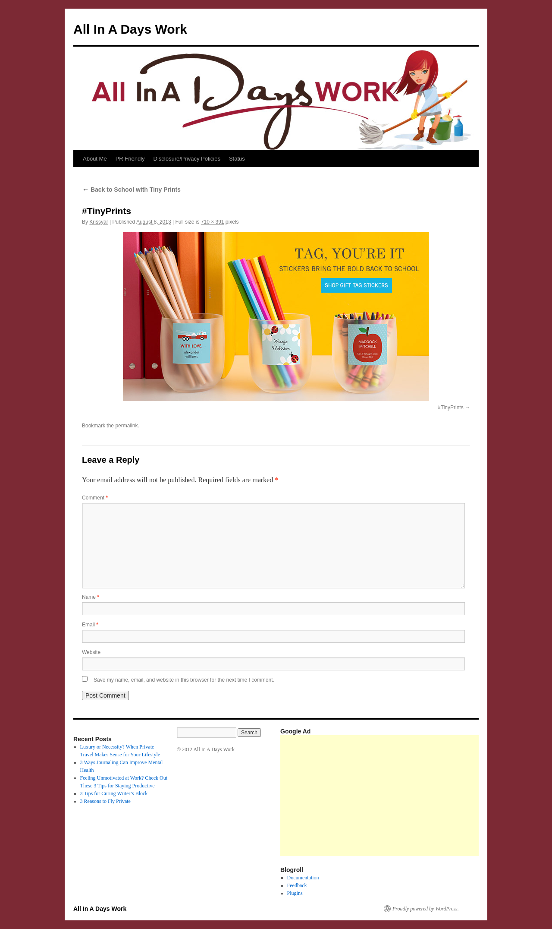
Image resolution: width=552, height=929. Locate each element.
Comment (95, 498)
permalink (126, 426)
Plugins (295, 893)
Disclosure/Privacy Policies (187, 158)
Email (90, 625)
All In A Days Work (130, 29)
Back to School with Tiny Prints (131, 189)
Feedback (297, 885)
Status (237, 158)
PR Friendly (130, 158)
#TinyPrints (451, 407)
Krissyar (98, 222)
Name (90, 597)
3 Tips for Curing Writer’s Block (114, 793)
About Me (95, 158)
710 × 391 (212, 222)
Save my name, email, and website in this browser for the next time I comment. (184, 680)
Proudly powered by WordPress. (425, 909)
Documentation (303, 878)
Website (91, 652)
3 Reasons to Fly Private (105, 801)
